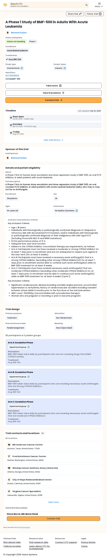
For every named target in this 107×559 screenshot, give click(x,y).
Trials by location (12, 546)
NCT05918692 (12, 75)
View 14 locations (54, 93)
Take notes (54, 85)
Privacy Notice (88, 542)
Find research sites (38, 542)
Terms (84, 546)
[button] (17, 50)
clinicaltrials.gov (24, 527)
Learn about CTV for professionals (39, 547)
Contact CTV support (66, 542)
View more (53, 502)
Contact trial (54, 100)
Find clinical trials (12, 542)
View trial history (53, 140)
